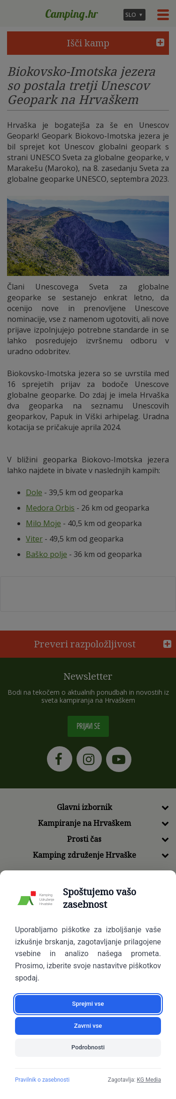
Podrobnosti (88, 1047)
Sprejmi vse (88, 1003)
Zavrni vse (88, 1025)
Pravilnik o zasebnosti (42, 1080)
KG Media (149, 1080)
